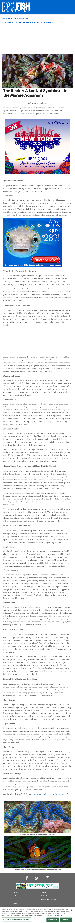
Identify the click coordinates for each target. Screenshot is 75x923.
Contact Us (44, 896)
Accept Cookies (52, 919)
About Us (43, 892)
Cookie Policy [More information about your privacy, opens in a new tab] (59, 915)
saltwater (23, 18)
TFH (3, 18)
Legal (15, 903)
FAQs (15, 896)
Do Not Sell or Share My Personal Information (16, 919)
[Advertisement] (37, 39)
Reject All (66, 919)
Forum (15, 892)
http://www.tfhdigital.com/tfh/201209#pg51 (50, 794)
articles (12, 18)
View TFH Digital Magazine (48, 899)
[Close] (72, 910)
